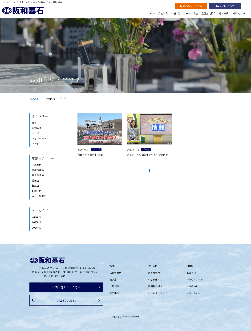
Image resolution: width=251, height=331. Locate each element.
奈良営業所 (38, 175)
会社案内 (163, 13)
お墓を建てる (155, 279)
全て (34, 123)
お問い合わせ (239, 13)
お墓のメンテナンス (197, 279)
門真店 (190, 266)
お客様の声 (192, 286)
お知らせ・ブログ (157, 293)
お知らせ (36, 128)
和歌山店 (36, 190)
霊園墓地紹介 (208, 13)
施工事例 (224, 13)
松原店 (35, 185)
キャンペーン (39, 138)
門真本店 (36, 164)
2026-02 (36, 217)
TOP (152, 13)
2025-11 (36, 222)
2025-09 (36, 227)
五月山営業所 (39, 196)
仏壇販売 (114, 286)
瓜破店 (35, 180)
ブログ (35, 133)
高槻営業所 (38, 170)
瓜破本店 (191, 272)
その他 (35, 143)
